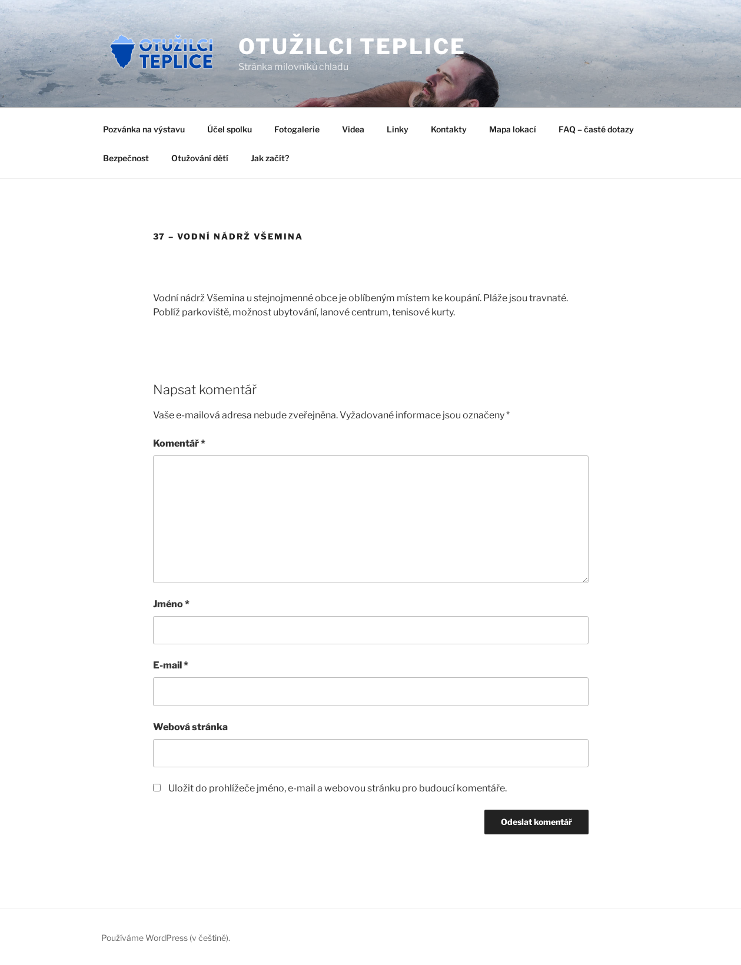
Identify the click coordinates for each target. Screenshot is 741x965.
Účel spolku (229, 129)
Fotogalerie (297, 129)
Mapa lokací (512, 129)
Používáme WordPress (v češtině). (165, 938)
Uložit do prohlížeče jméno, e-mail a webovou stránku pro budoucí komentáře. (337, 788)
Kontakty (449, 129)
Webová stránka (190, 727)
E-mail (170, 665)
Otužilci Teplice (352, 46)
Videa (353, 129)
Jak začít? (270, 158)
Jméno (171, 604)
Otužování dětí (199, 158)
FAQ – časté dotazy (596, 129)
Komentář (179, 443)
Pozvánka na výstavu (144, 129)
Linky (397, 129)
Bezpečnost (126, 158)
